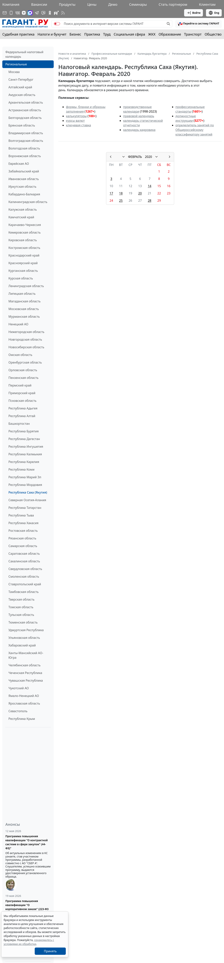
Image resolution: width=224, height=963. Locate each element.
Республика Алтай (21, 416)
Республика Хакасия (23, 523)
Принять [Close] (50, 951)
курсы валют (75, 121)
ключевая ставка (78, 125)
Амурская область (21, 95)
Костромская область (24, 248)
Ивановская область (23, 179)
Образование (170, 34)
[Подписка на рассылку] (4, 13)
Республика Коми (21, 469)
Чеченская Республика (25, 673)
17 (111, 193)
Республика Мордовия (25, 485)
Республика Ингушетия (25, 446)
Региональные (16, 64)
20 (140, 193)
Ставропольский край (24, 584)
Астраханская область (24, 110)
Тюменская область (23, 622)
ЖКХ (152, 34)
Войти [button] (194, 13)
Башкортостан (19, 423)
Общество (213, 34)
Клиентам (207, 4)
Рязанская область (22, 538)
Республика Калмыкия (25, 454)
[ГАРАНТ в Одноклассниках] (50, 13)
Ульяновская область (24, 638)
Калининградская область (27, 202)
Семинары (138, 4)
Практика (92, 34)
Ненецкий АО (18, 324)
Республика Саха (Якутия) (27, 492)
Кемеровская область (24, 232)
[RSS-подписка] (63, 13)
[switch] (57, 23)
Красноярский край (23, 263)
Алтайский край (20, 87)
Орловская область (22, 370)
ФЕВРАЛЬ (135, 157)
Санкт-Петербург (20, 79)
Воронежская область (24, 156)
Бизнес (75, 34)
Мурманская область (24, 316)
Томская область (20, 607)
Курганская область (23, 271)
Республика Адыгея (22, 408)
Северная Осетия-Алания (27, 500)
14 (149, 186)
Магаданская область (24, 301)
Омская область (20, 355)
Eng (213, 13)
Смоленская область (23, 576)
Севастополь (17, 711)
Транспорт (193, 34)
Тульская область (21, 615)
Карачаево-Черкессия (24, 225)
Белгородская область (25, 118)
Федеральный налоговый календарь (24, 54)
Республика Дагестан (24, 439)
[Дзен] (24, 13)
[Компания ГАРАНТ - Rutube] (56, 13)
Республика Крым (21, 719)
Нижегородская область (26, 332)
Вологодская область (24, 148)
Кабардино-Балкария (24, 194)
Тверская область (21, 599)
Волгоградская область (25, 141)
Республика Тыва (21, 515)
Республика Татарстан (24, 508)
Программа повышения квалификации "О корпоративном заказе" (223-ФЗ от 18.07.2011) (27, 907)
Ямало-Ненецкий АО (23, 696)
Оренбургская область (25, 362)
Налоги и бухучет (52, 34)
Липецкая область (21, 293)
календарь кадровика (139, 130)
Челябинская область (24, 665)
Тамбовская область (23, 592)
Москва (14, 72)
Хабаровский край (22, 645)
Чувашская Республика (25, 680)
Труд (107, 34)
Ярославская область (24, 703)
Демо (112, 4)
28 (149, 200)
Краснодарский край (24, 255)
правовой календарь (138, 116)
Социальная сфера (129, 34)
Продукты (67, 4)
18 (121, 193)
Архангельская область (25, 102)
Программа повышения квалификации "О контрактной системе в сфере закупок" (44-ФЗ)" (26, 842)
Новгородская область (25, 339)
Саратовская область (24, 553)
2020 (148, 157)
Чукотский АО (18, 688)
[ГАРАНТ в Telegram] (37, 13)
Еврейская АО (18, 164)
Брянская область (21, 125)
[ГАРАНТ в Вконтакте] (17, 13)
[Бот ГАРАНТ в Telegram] (43, 13)
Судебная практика (18, 34)
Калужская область (22, 209)
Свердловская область (25, 569)
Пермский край (19, 385)
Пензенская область (23, 378)
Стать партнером (173, 4)
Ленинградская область (26, 286)
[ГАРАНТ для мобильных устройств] (11, 13)
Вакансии (39, 4)
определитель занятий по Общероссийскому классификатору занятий (194, 129)
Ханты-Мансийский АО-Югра (25, 655)
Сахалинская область (24, 561)
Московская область (23, 309)
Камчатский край (21, 217)
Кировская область (22, 240)
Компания (10, 4)
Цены (91, 4)
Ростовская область (23, 531)
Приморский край (21, 393)
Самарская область (22, 546)
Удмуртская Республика (26, 630)
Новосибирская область (26, 347)
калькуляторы (76, 116)
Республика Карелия (23, 462)
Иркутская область (22, 186)
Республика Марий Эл (24, 477)
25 (121, 200)
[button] (198, 23)
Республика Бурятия (23, 431)
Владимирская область (25, 133)
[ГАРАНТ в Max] (30, 12)
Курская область (20, 278)
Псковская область (22, 401)
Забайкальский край (23, 171)
